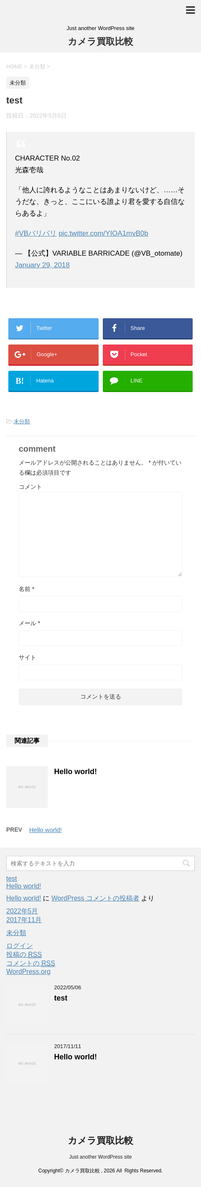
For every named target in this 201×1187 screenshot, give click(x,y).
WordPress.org (28, 971)
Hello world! (75, 771)
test (11, 878)
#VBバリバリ (36, 233)
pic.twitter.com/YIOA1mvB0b (103, 233)
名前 (26, 589)
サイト (27, 657)
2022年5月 (22, 911)
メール (29, 623)
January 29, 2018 (42, 265)
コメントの (30, 963)
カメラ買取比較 (100, 41)
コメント (30, 486)
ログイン (19, 945)
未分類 (22, 421)
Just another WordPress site (100, 1157)
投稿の (24, 954)
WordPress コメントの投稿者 (95, 898)
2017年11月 (24, 919)
